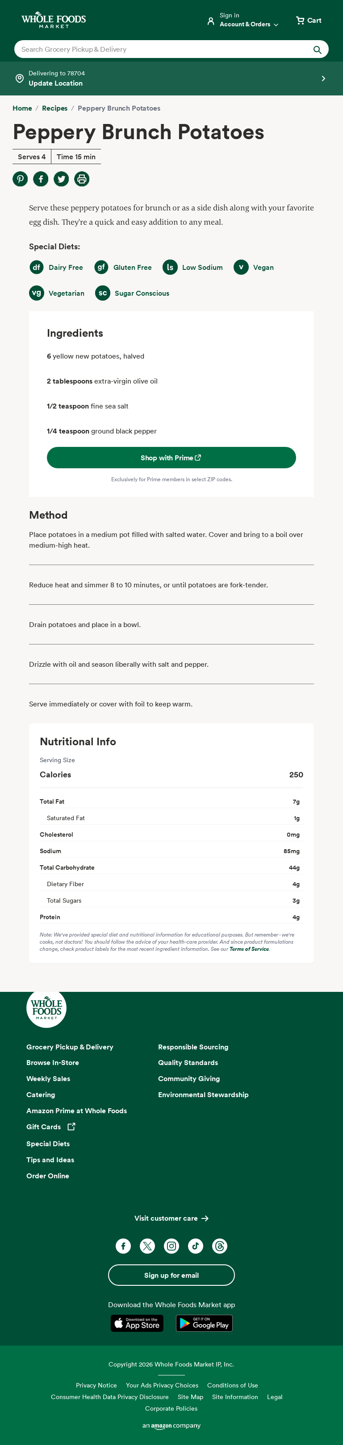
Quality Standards (188, 1062)
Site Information (235, 1396)
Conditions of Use (232, 1385)
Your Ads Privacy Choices (162, 1385)
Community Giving (189, 1078)
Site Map (190, 1396)
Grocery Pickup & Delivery (69, 1047)
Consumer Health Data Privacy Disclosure (110, 1396)
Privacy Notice (96, 1385)
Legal (275, 1396)
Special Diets (48, 1143)
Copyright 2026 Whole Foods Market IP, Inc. (171, 1364)
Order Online (47, 1176)
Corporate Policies (171, 1408)
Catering (40, 1094)
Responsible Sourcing (193, 1047)
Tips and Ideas (50, 1159)
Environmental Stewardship (203, 1094)
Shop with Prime (172, 457)
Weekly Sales (48, 1078)
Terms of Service (249, 949)
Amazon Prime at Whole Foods (76, 1110)
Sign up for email (171, 1275)
